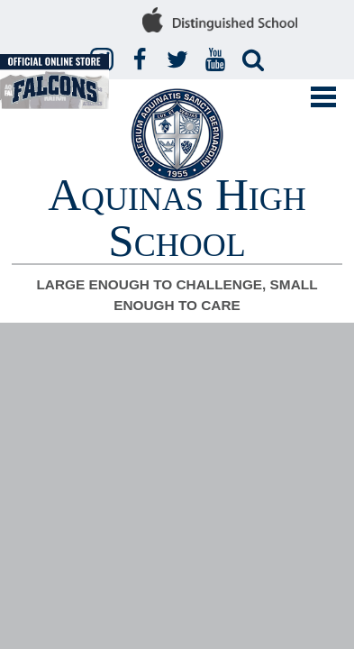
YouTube (218, 60)
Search (256, 60)
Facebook (142, 60)
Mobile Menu (323, 97)
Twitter (180, 60)
